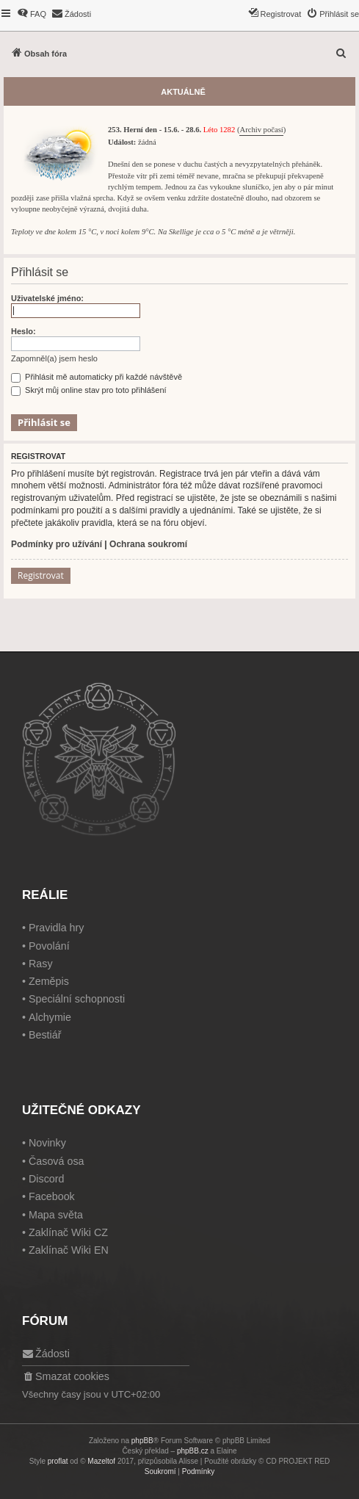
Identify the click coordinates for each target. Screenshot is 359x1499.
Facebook (52, 1196)
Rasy (41, 963)
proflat (58, 1461)
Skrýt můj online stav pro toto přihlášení (89, 390)
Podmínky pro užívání (56, 544)
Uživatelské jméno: (47, 298)
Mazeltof (101, 1461)
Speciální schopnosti (77, 999)
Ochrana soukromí (148, 544)
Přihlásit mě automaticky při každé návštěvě (96, 376)
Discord (46, 1179)
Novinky (47, 1143)
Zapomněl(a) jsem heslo (54, 358)
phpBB (142, 1441)
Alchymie (50, 1017)
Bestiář (45, 1035)
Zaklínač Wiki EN (69, 1250)
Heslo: (23, 331)
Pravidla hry (56, 927)
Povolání (49, 946)
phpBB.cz (192, 1451)
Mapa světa (56, 1215)
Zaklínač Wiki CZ (68, 1232)
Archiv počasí (261, 130)
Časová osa (56, 1161)
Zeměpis (49, 981)
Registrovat (41, 575)
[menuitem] (31, 14)
